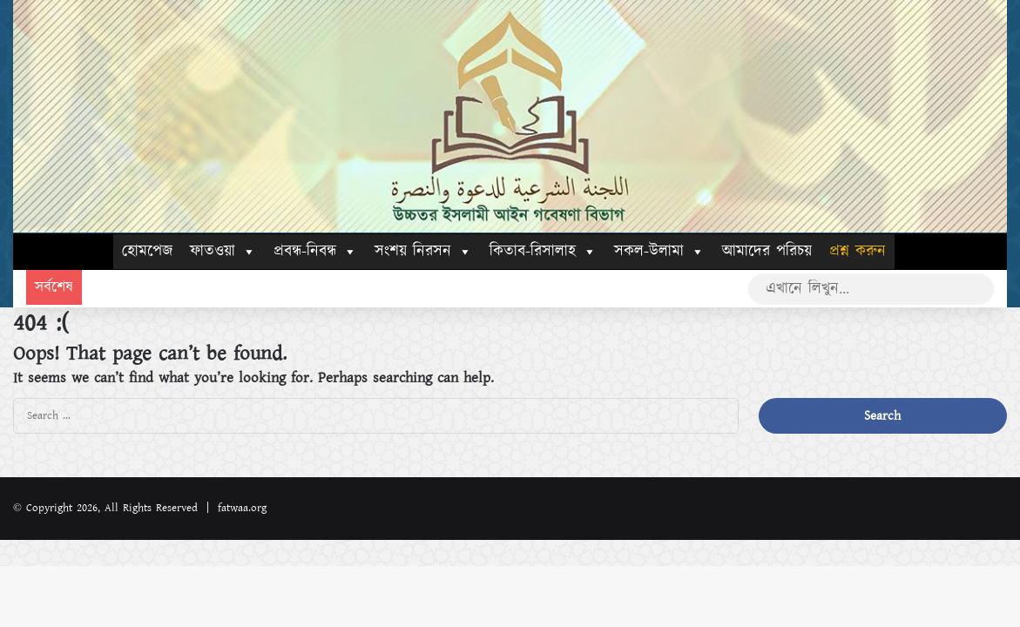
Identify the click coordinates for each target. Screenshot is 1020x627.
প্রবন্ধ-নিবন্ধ (315, 251)
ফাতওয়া (223, 251)
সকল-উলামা (659, 251)
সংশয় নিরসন (423, 251)
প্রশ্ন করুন (857, 251)
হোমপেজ (147, 251)
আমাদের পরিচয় (767, 251)
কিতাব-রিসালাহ (543, 251)
